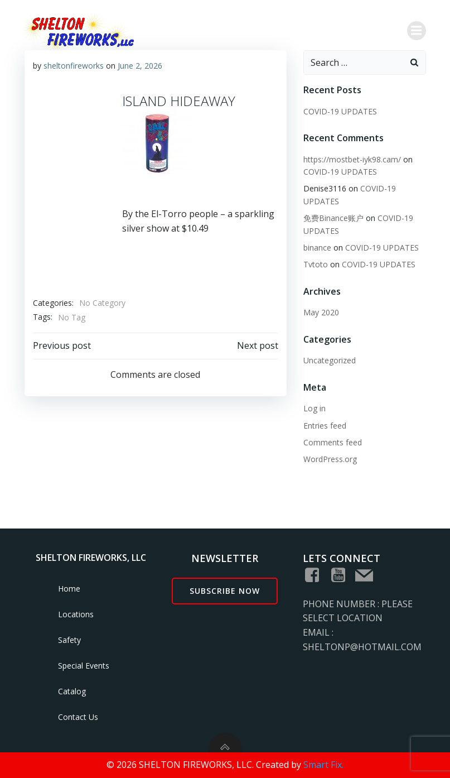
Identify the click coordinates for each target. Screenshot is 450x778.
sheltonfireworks (73, 65)
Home (69, 588)
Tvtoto (315, 264)
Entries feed (324, 425)
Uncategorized (329, 360)
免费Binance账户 (333, 218)
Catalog (72, 691)
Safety (69, 640)
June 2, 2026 (140, 65)
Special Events (83, 665)
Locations (76, 614)
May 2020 (321, 312)
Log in (314, 408)
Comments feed (332, 442)
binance (317, 247)
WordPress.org (330, 459)
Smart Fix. (323, 764)
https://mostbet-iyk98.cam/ (352, 159)
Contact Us (78, 717)
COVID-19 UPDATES (340, 111)
